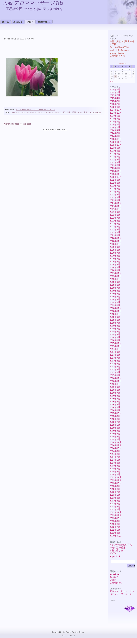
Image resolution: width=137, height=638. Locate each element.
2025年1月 (115, 107)
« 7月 (112, 81)
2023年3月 (115, 162)
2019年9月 (115, 282)
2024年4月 (115, 130)
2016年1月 (115, 410)
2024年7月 (115, 121)
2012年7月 (115, 527)
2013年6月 (115, 495)
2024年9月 (115, 115)
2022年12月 (115, 171)
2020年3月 (115, 264)
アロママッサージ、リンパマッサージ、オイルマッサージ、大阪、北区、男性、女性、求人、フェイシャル (55, 112)
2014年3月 (115, 468)
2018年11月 (115, 311)
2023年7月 (115, 153)
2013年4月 (115, 500)
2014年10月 (115, 448)
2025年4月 (115, 98)
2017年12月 (115, 343)
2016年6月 (115, 395)
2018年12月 (115, 308)
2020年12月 (115, 238)
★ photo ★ (115, 556)
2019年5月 (115, 293)
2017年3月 (115, 369)
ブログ (30, 22)
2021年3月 (115, 229)
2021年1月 (115, 235)
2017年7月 (115, 357)
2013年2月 (115, 506)
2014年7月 (115, 457)
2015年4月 (115, 430)
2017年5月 (115, 363)
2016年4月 (115, 401)
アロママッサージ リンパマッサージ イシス (35, 109)
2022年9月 (115, 180)
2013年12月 (115, 477)
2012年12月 (115, 512)
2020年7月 (115, 252)
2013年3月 (115, 503)
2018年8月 (115, 320)
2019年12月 (115, 273)
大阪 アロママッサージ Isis (33, 3)
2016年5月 (115, 398)
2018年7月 (115, 322)
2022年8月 (115, 183)
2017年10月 (115, 349)
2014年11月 (115, 445)
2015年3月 (115, 433)
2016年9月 (115, 387)
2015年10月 (115, 413)
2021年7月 (115, 217)
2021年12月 (115, 203)
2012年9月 (115, 521)
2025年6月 (115, 92)
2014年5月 (115, 462)
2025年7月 (115, 89)
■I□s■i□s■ (115, 574)
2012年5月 (115, 532)
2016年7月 (115, 392)
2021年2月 (115, 232)
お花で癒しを (116, 550)
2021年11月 (115, 206)
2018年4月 (115, 331)
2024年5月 (115, 127)
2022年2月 (115, 197)
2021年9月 (115, 212)
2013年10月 (115, 483)
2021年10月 (115, 209)
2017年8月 (115, 355)
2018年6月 (115, 325)
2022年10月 (115, 177)
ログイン (71, 635)
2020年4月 (115, 261)
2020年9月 (115, 247)
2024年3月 (115, 133)
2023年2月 (115, 165)
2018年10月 (115, 314)
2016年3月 (115, 404)
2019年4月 (115, 296)
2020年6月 (115, 255)
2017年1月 (115, 375)
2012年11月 (115, 515)
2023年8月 (115, 150)
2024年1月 (115, 136)
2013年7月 (115, 492)
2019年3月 (115, 299)
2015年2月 (115, 436)
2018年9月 (115, 317)
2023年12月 (115, 139)
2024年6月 (115, 124)
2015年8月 (115, 419)
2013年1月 (115, 509)
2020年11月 (115, 241)
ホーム (5, 22)
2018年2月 (115, 337)
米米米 (113, 553)
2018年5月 (115, 328)
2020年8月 (115, 250)
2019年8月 (115, 285)
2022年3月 (115, 194)
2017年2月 (115, 372)
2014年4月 (115, 465)
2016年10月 (115, 384)
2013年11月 (115, 480)
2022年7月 (115, 185)
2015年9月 (115, 416)
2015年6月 (115, 425)
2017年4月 (115, 366)
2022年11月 (115, 174)
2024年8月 (115, 118)
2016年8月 (115, 390)
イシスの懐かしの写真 (121, 544)
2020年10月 (115, 244)
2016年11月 (115, 381)
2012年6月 (115, 530)
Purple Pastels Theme (75, 632)
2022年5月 (115, 188)
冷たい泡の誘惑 (117, 547)
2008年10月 (115, 535)
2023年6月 (115, 156)
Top (63, 635)
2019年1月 (115, 305)
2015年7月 (115, 422)
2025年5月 (115, 95)
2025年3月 (115, 101)
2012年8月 (115, 524)
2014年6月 (115, 460)
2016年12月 (115, 378)
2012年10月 (115, 518)
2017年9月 (115, 352)
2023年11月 (115, 142)
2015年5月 (115, 427)
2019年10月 (115, 279)
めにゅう (17, 22)
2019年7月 (115, 287)
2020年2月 (115, 267)
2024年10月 (115, 113)
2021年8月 (115, 215)
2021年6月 (115, 220)
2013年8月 (115, 489)
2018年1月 (115, 340)
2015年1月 (115, 439)
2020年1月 (115, 270)
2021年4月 (115, 226)
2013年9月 (115, 486)
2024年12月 (115, 110)
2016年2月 (115, 407)
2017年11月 (115, 346)
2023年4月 (115, 159)
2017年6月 (115, 360)
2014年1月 (115, 474)
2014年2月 (115, 471)
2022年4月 (115, 191)
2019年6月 (115, 290)
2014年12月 (115, 442)
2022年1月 (115, 200)
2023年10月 (115, 145)
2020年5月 (115, 258)
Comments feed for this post (17, 124)
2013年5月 (115, 497)
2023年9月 (115, 148)
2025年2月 (115, 104)
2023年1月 (115, 168)
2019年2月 (115, 302)
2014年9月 (115, 451)
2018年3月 (115, 334)
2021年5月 (115, 223)
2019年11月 (115, 276)
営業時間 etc (44, 22)
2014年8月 (115, 454)
